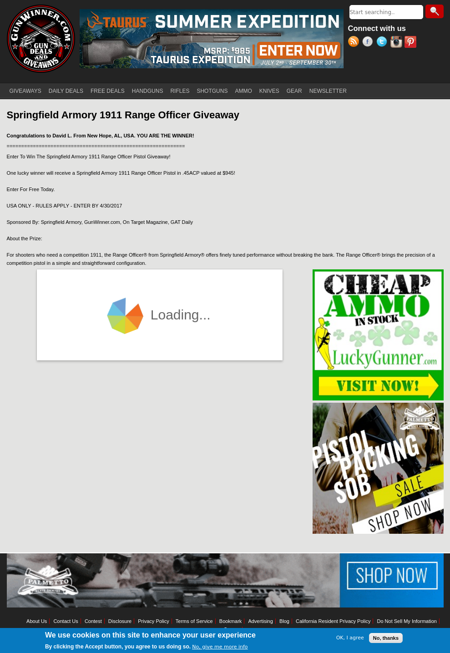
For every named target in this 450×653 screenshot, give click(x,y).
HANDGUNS (147, 91)
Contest (93, 621)
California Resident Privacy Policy (333, 621)
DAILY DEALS (66, 91)
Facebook (369, 43)
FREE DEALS (108, 91)
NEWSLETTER (328, 91)
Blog (284, 621)
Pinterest (411, 43)
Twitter (383, 43)
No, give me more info (220, 647)
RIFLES (179, 91)
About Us (36, 621)
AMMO (243, 91)
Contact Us (65, 621)
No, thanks (386, 638)
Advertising (260, 621)
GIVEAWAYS (25, 91)
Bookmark (230, 621)
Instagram (397, 43)
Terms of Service (194, 621)
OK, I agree (350, 638)
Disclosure (119, 621)
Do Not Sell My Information (406, 621)
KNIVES (269, 91)
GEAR (294, 91)
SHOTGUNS (212, 91)
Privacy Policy (153, 621)
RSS (355, 43)
